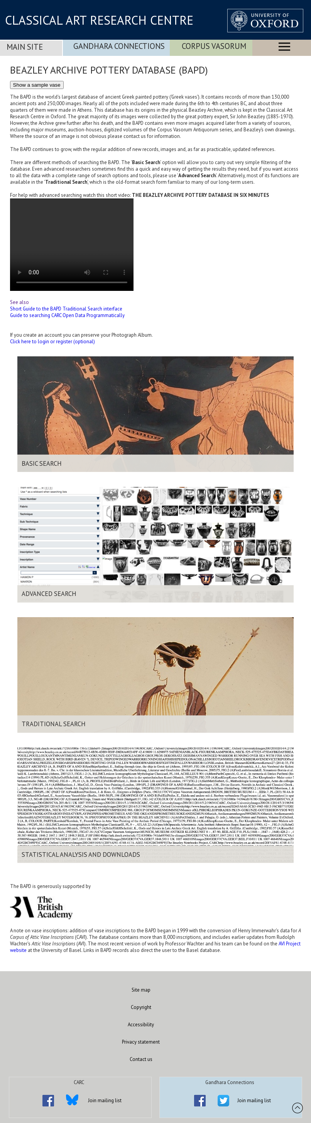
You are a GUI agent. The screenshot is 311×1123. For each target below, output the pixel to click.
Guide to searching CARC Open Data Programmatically (67, 315)
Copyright (141, 1007)
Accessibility (141, 1024)
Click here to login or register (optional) (52, 341)
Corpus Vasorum (214, 46)
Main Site (25, 47)
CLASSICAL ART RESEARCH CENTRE (99, 20)
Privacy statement (141, 1042)
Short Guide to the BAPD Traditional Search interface (66, 309)
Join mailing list (105, 1100)
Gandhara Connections (119, 46)
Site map (141, 990)
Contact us (141, 1059)
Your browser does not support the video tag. (72, 244)
